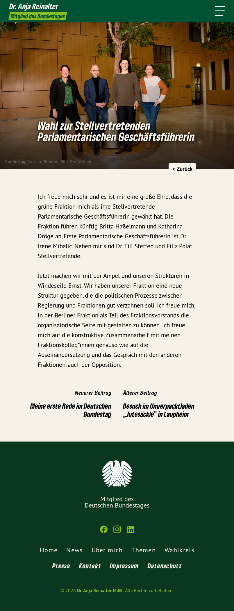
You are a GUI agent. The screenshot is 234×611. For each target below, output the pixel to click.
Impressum (124, 566)
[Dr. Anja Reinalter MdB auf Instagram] (117, 532)
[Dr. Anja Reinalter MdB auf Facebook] (103, 532)
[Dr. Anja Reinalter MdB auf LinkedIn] (130, 532)
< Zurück (182, 169)
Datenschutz (165, 566)
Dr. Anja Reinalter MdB (99, 590)
